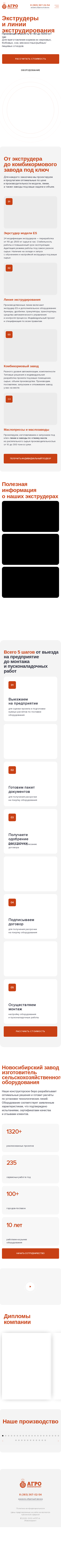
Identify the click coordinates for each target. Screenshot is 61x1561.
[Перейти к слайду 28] (36, 1474)
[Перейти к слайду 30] (42, 1474)
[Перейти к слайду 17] (49, 1469)
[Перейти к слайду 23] (21, 1474)
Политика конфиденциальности (30, 1542)
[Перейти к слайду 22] (19, 1474)
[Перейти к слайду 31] (45, 1474)
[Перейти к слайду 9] (26, 1469)
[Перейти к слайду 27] (33, 1474)
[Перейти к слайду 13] (38, 1469)
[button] (40, 7)
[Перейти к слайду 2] (5, 1469)
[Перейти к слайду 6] (17, 1469)
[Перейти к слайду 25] (27, 1474)
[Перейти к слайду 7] (20, 1469)
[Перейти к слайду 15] (43, 1469)
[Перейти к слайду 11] (32, 1469)
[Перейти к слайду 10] (29, 1469)
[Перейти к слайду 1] (2, 1469)
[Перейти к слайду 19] (55, 1469)
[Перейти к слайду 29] (39, 1474)
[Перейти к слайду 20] (58, 1469)
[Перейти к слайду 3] (8, 1469)
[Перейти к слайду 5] (14, 1469)
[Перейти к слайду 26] (30, 1474)
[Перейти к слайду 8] (23, 1469)
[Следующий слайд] (58, 1448)
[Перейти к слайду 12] (35, 1469)
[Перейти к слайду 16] (46, 1469)
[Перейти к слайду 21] (16, 1474)
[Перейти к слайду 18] (52, 1469)
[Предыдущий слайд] (3, 1448)
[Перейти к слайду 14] (40, 1469)
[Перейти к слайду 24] (24, 1474)
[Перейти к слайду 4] (11, 1469)
